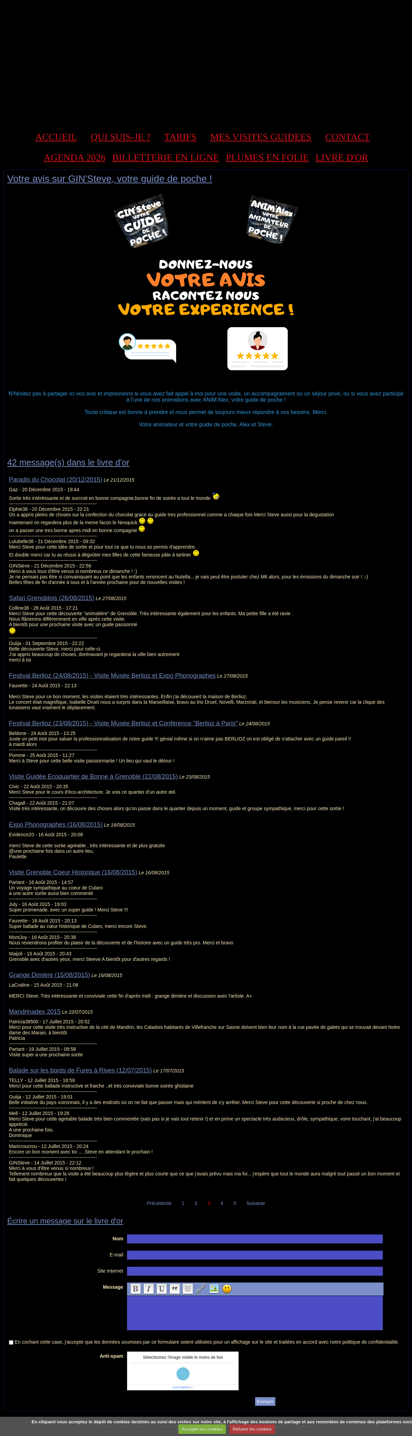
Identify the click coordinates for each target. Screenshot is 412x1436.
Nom (118, 1238)
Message (113, 1287)
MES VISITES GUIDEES (260, 136)
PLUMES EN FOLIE (267, 157)
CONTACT (347, 136)
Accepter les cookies (202, 1429)
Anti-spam (111, 1356)
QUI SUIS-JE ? (120, 136)
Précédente (159, 1203)
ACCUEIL (56, 136)
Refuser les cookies (252, 1429)
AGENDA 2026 (74, 157)
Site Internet (110, 1271)
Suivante (256, 1203)
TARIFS (180, 136)
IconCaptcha (181, 1387)
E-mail (116, 1254)
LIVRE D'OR (342, 157)
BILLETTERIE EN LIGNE (165, 157)
